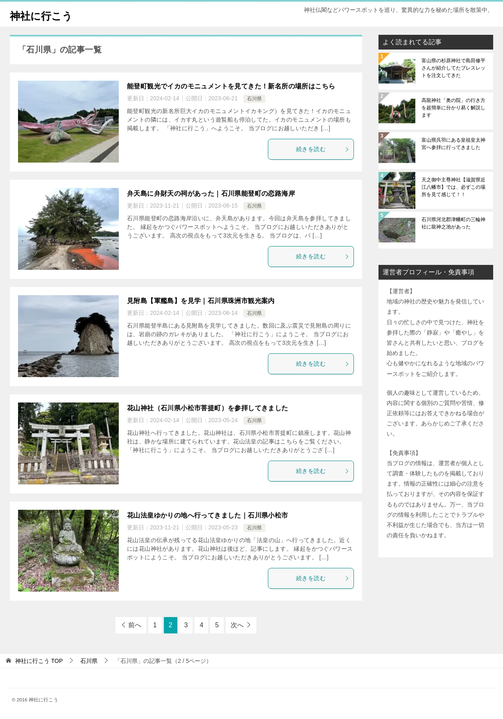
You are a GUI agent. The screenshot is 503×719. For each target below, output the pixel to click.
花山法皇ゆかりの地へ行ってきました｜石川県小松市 (207, 515)
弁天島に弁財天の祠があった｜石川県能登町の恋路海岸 (211, 193)
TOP (39, 661)
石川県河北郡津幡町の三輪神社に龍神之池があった (453, 223)
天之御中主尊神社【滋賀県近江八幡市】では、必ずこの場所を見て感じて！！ (453, 187)
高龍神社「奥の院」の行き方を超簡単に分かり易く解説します (453, 107)
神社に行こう (47, 14)
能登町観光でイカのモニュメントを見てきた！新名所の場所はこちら (231, 86)
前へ (134, 625)
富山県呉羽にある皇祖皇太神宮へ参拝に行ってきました (453, 143)
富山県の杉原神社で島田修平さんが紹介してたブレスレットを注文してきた (453, 68)
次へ (237, 625)
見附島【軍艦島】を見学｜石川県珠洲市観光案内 (201, 300)
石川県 (254, 99)
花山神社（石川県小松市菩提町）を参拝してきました (207, 408)
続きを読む (322, 149)
